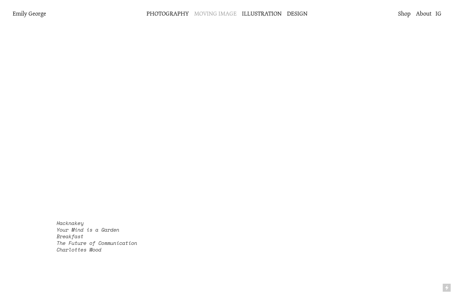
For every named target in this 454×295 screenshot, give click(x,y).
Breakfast (70, 236)
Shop (404, 14)
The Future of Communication (97, 243)
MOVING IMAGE (215, 14)
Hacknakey (70, 223)
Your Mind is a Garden (88, 230)
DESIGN (297, 14)
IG (438, 14)
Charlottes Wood (79, 250)
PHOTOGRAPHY (167, 14)
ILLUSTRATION (262, 14)
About (423, 14)
